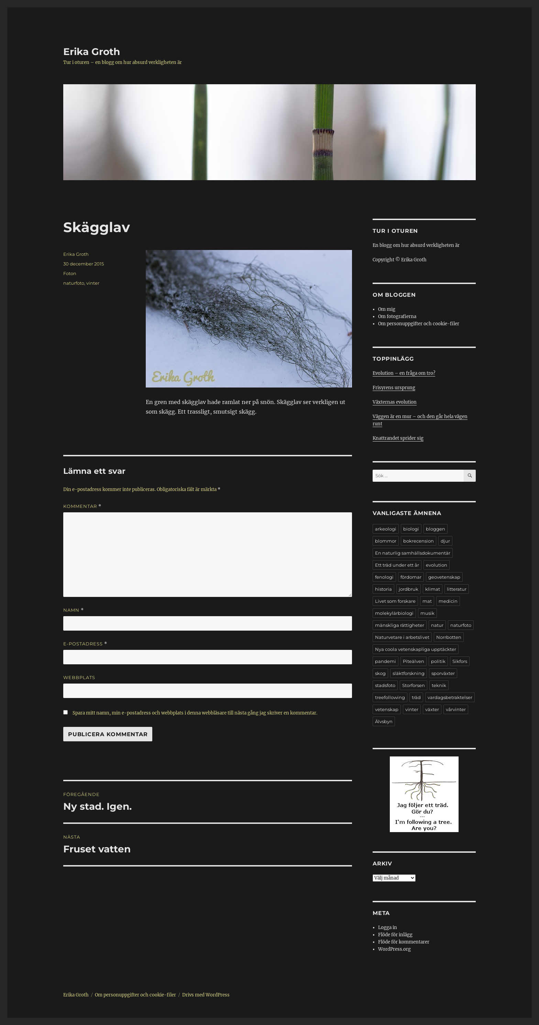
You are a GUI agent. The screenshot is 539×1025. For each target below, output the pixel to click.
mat (427, 601)
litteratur (456, 589)
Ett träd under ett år (397, 565)
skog (380, 673)
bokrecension (418, 541)
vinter (92, 283)
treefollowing (390, 697)
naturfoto (73, 283)
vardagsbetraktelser (450, 697)
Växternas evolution (395, 402)
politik (438, 661)
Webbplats (79, 677)
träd (416, 697)
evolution (436, 565)
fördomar (410, 577)
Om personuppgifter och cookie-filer (418, 324)
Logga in (387, 927)
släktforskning (409, 673)
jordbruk (408, 589)
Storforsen (413, 685)
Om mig (386, 309)
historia (383, 589)
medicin (448, 601)
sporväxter (443, 673)
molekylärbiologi (394, 613)
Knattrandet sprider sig (398, 438)
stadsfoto (385, 685)
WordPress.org (394, 949)
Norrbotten (448, 637)
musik (427, 613)
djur (445, 541)
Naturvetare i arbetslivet (402, 637)
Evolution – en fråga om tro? (404, 373)
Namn (73, 610)
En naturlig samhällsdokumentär (412, 553)
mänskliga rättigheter (399, 625)
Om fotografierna (397, 316)
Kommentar (82, 506)
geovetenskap (444, 577)
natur (437, 625)
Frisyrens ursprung (394, 388)
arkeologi (385, 529)
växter (432, 709)
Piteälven (413, 661)
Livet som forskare (395, 601)
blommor (385, 541)
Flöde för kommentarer (403, 942)
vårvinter (456, 709)
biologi (411, 529)
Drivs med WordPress (206, 995)
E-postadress (85, 644)
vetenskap (386, 709)
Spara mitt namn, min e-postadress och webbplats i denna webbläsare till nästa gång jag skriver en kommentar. (195, 713)
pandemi (385, 661)
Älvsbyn (384, 721)
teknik (439, 685)
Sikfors (459, 661)
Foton (69, 273)
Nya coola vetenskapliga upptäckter (415, 649)
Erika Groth (91, 51)
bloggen (435, 529)
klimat (432, 589)
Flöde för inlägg (395, 935)
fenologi (384, 577)
